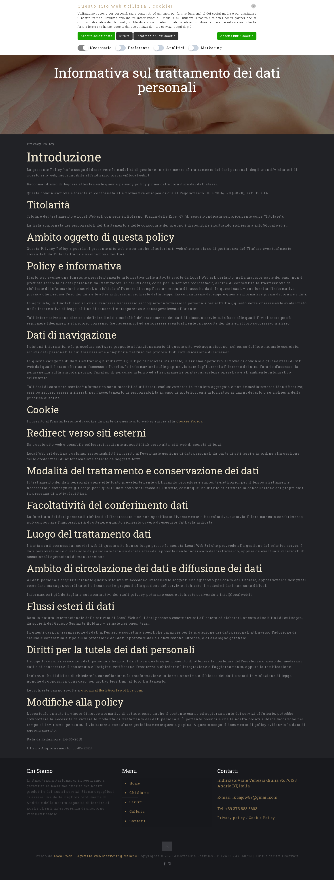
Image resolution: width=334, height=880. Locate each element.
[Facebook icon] (164, 863)
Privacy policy (231, 817)
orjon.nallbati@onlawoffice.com (111, 690)
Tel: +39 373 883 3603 (237, 808)
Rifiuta (124, 36)
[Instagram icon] (169, 863)
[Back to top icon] (167, 846)
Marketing (211, 47)
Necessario (101, 47)
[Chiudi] (253, 6)
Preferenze (139, 47)
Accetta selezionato (96, 36)
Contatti (137, 821)
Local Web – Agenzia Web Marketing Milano (96, 856)
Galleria (137, 811)
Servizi (136, 802)
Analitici (175, 47)
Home (134, 783)
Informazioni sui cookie (155, 36)
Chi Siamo (139, 792)
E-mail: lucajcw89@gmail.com (247, 797)
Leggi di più (183, 27)
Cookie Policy (189, 421)
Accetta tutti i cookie (237, 36)
